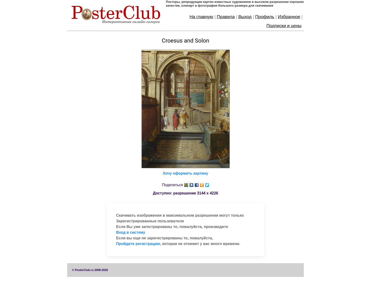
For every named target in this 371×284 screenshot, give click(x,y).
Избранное (289, 16)
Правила (226, 16)
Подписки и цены (283, 25)
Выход (245, 16)
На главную (201, 16)
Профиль (264, 16)
